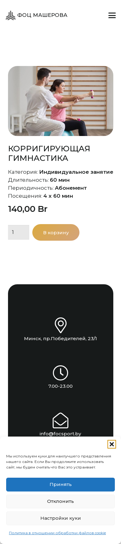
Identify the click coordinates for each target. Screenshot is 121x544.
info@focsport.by (60, 434)
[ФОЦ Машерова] (10, 15)
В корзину (56, 232)
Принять (61, 484)
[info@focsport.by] (60, 420)
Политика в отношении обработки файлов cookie (57, 532)
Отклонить (60, 501)
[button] (112, 444)
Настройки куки (60, 518)
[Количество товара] (19, 232)
